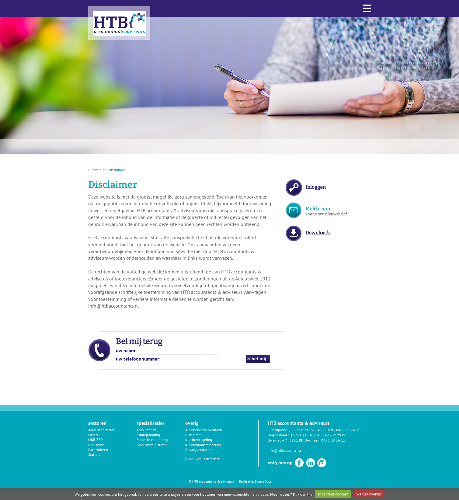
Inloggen (315, 187)
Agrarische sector (101, 430)
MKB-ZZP (95, 439)
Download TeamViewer (203, 458)
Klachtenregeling (198, 439)
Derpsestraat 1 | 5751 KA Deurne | (295, 435)
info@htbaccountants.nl (113, 306)
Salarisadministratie (152, 444)
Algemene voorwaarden (203, 430)
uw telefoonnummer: (138, 358)
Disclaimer (193, 434)
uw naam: (126, 350)
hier (310, 494)
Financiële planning (152, 439)
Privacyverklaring (198, 449)
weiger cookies (368, 494)
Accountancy (146, 430)
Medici (93, 434)
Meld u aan (326, 211)
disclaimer (117, 169)
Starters (94, 454)
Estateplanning (148, 434)
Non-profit (96, 444)
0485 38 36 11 (333, 440)
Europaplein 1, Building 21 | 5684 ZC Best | (302, 430)
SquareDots (263, 481)
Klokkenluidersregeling (203, 444)
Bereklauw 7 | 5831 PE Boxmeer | (294, 440)
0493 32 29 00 (334, 435)
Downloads (318, 233)
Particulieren (98, 449)
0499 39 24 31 (348, 430)
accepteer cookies (333, 494)
